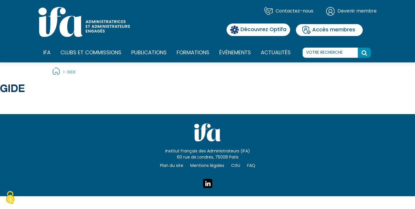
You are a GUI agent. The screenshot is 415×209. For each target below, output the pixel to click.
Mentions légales (207, 166)
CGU (235, 166)
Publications (149, 53)
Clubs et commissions (90, 53)
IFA (47, 53)
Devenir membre (357, 11)
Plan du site (171, 166)
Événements (235, 53)
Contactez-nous (294, 11)
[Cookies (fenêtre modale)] (10, 198)
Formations (193, 53)
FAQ (251, 166)
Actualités (276, 53)
